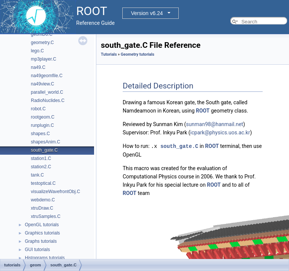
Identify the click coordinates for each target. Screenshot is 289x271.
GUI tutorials (37, 249)
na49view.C (42, 84)
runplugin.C (42, 125)
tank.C (37, 175)
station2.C (41, 166)
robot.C (38, 108)
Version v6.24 (147, 13)
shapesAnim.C (45, 142)
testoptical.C (43, 183)
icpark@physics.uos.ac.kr (220, 132)
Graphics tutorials (42, 233)
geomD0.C (41, 34)
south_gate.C (44, 150)
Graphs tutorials (41, 241)
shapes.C (40, 133)
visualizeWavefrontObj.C (55, 191)
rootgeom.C (43, 117)
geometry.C (42, 42)
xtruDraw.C (42, 208)
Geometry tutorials (137, 54)
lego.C (37, 50)
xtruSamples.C (46, 216)
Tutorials (109, 54)
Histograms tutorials (45, 257)
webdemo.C (43, 199)
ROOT (203, 111)
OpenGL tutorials (42, 224)
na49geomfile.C (46, 75)
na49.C (38, 67)
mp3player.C (43, 59)
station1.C (41, 158)
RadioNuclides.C (47, 100)
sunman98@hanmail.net (214, 124)
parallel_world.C (47, 92)
